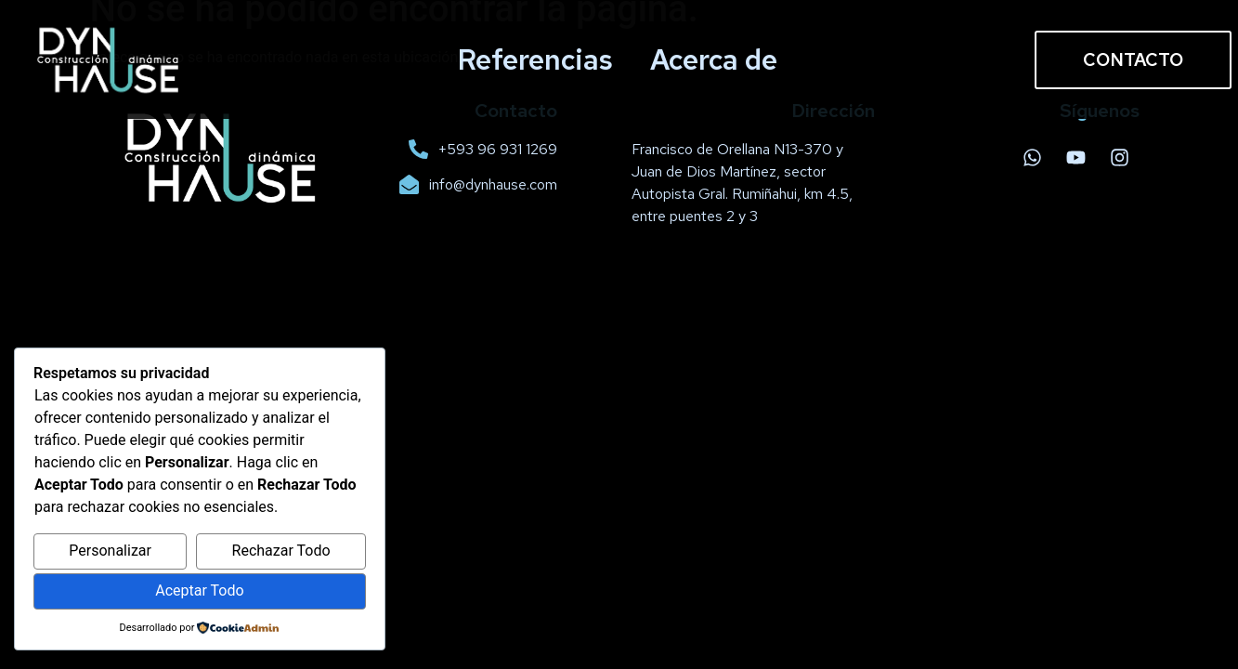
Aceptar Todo (199, 590)
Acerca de (713, 59)
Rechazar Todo (281, 550)
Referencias (535, 59)
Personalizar (110, 550)
